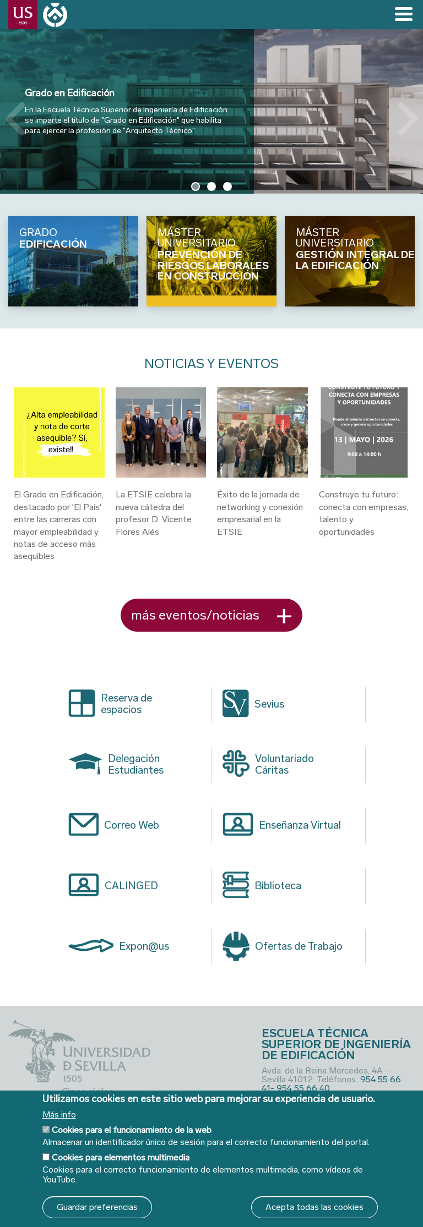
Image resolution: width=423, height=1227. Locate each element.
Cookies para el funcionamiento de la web (132, 1130)
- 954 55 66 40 (300, 1088)
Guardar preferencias (97, 1207)
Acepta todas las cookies (314, 1207)
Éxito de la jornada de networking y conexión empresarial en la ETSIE (260, 512)
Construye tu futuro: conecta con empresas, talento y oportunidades (363, 512)
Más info (59, 1115)
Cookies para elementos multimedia (120, 1157)
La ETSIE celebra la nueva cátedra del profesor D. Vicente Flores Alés (154, 512)
